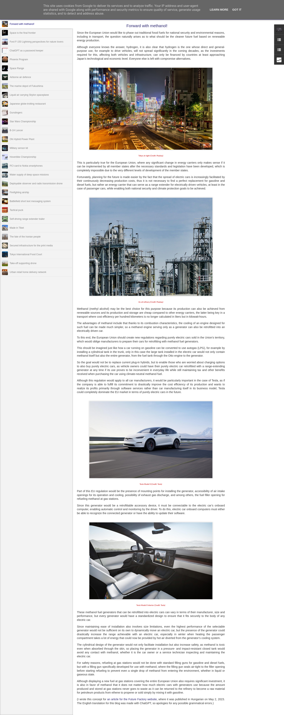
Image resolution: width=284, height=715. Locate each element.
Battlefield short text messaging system (30, 201)
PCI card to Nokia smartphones (26, 165)
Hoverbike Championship (23, 157)
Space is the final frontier (23, 33)
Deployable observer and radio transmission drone (36, 183)
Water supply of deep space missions (29, 174)
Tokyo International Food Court (26, 254)
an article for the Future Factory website (132, 699)
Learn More (219, 9)
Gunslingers (16, 112)
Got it (237, 9)
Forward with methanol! (22, 24)
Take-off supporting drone (23, 263)
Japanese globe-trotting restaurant (28, 103)
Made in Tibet (17, 227)
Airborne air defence (20, 77)
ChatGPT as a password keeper (26, 50)
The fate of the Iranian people (25, 236)
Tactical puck (16, 210)
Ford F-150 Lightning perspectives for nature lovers (36, 41)
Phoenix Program (19, 59)
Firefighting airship (19, 192)
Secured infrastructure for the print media (31, 245)
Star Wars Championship (23, 121)
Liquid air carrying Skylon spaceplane (29, 95)
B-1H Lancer (16, 130)
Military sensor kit (19, 148)
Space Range (17, 68)
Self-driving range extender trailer (27, 219)
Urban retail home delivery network (28, 272)
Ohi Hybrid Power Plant (22, 139)
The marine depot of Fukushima (26, 86)
